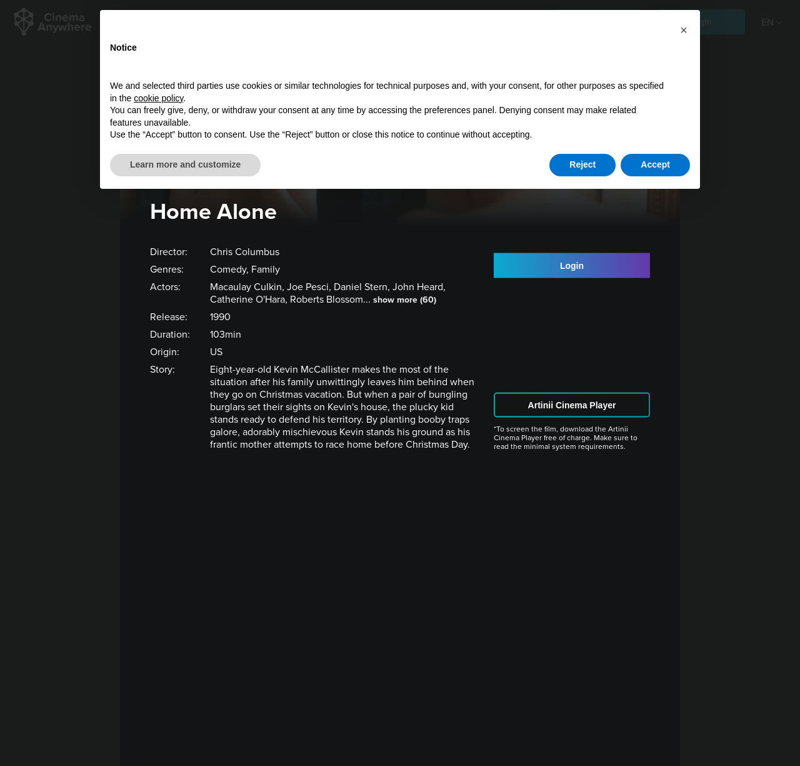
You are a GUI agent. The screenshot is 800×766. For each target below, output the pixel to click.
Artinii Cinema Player (572, 405)
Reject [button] (582, 164)
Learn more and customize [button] (185, 164)
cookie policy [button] (158, 98)
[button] (684, 30)
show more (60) (404, 300)
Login (572, 265)
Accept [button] (655, 164)
